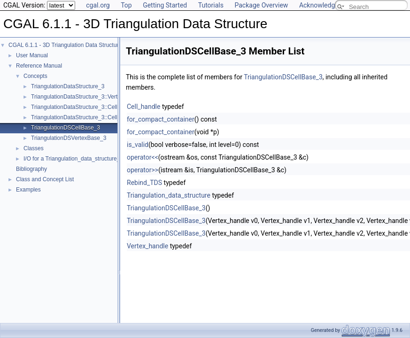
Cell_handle (143, 106)
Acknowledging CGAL (330, 5)
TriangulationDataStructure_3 (67, 86)
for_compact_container (160, 119)
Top (126, 5)
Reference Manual (39, 65)
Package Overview (261, 5)
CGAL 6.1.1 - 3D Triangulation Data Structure (65, 45)
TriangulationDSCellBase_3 (65, 127)
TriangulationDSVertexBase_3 (68, 138)
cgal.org (97, 5)
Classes (33, 148)
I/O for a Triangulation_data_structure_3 (73, 158)
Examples (28, 189)
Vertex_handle (147, 246)
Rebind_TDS (144, 182)
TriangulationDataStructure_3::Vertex (77, 96)
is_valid (137, 144)
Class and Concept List (45, 179)
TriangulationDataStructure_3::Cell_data (81, 117)
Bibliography (31, 169)
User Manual (32, 55)
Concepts (35, 76)
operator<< (142, 157)
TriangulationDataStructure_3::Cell (74, 107)
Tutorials (211, 5)
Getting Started (165, 5)
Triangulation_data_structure (168, 195)
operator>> (142, 170)
